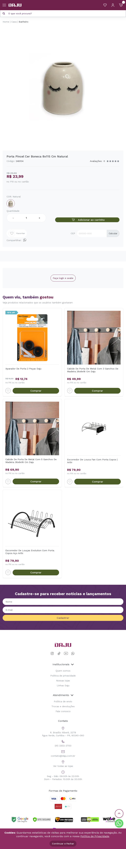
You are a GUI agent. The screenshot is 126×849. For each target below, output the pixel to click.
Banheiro (23, 21)
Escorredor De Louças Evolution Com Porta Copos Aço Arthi (29, 551)
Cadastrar (63, 617)
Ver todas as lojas (63, 763)
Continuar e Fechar (63, 843)
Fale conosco (63, 711)
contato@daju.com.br (63, 753)
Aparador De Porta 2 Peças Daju (23, 368)
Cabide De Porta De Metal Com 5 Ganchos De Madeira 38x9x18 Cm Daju (31, 460)
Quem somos (63, 670)
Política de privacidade (63, 675)
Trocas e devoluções (63, 706)
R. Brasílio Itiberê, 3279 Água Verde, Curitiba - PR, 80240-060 (63, 731)
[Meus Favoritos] (105, 5)
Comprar (35, 390)
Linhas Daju (63, 685)
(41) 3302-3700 (63, 743)
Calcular (113, 233)
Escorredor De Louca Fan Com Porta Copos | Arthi (92, 461)
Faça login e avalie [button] (63, 278)
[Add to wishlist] (8, 390)
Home (6, 21)
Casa (14, 21)
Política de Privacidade (94, 836)
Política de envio (63, 701)
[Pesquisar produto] (4, 13)
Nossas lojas (63, 680)
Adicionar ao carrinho (87, 219)
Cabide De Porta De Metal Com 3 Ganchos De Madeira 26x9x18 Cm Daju (92, 370)
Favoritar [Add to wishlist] (17, 233)
